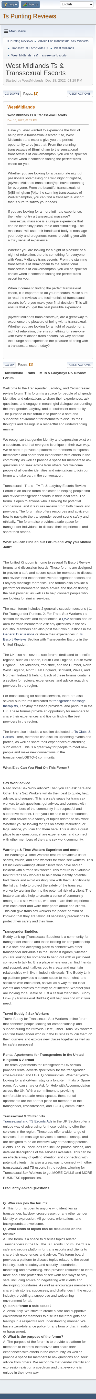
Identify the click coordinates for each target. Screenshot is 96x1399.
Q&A (65, 619)
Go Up (9, 364)
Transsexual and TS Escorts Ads (27, 1121)
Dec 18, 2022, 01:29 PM (22, 120)
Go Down (12, 93)
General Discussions (18, 634)
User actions (80, 93)
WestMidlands (21, 107)
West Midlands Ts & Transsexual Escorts (37, 115)
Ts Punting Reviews (29, 16)
